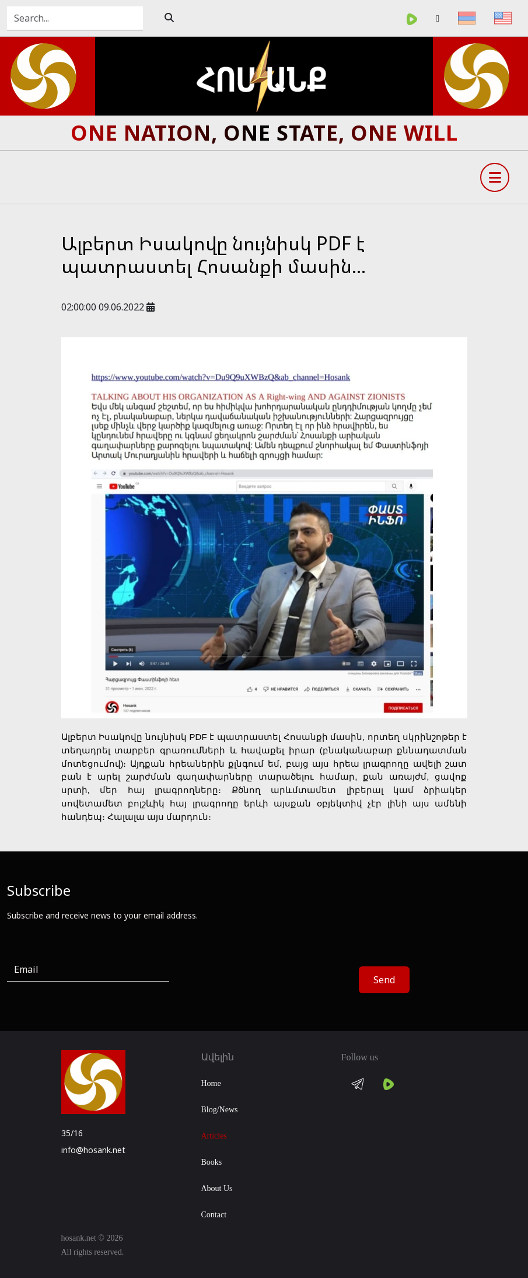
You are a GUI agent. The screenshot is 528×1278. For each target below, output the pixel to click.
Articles (214, 1136)
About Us (217, 1188)
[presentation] (272, 980)
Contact (214, 1214)
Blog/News (219, 1109)
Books (211, 1162)
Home (211, 1083)
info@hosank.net (93, 1149)
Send (384, 979)
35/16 (72, 1133)
